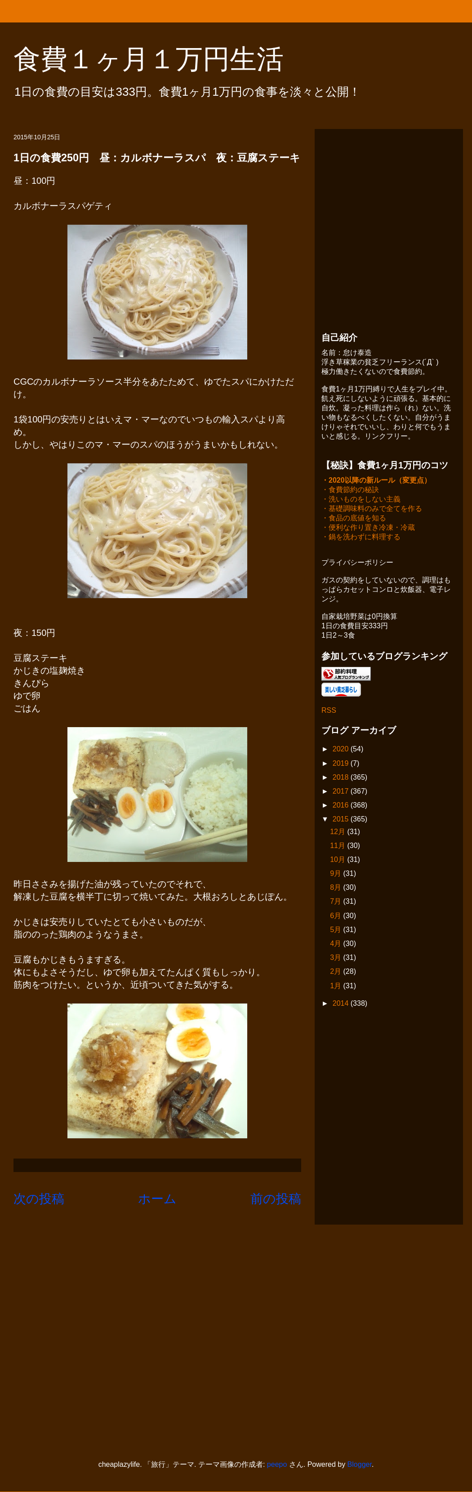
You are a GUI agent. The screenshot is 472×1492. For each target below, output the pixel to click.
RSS (328, 711)
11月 (338, 846)
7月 (336, 902)
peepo (277, 1464)
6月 (336, 916)
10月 (338, 860)
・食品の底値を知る (353, 519)
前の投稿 (275, 1199)
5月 (336, 930)
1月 (336, 986)
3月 (336, 958)
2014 (342, 1004)
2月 (336, 972)
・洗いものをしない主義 (361, 500)
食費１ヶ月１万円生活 (162, 59)
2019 (342, 764)
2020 (342, 750)
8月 (336, 888)
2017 (342, 792)
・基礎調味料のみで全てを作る (371, 509)
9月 (336, 874)
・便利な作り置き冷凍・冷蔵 (368, 528)
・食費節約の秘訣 (350, 490)
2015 (342, 820)
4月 (336, 944)
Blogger (359, 1464)
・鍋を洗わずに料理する (361, 538)
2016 (342, 806)
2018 (342, 778)
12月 (338, 832)
